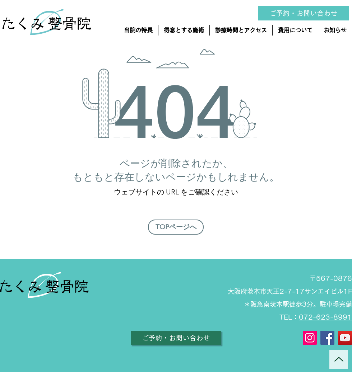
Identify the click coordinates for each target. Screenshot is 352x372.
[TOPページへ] (176, 227)
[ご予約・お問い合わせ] (176, 338)
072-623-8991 (325, 317)
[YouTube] (345, 338)
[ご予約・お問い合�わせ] (303, 13)
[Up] (338, 359)
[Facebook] (327, 338)
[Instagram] (310, 338)
